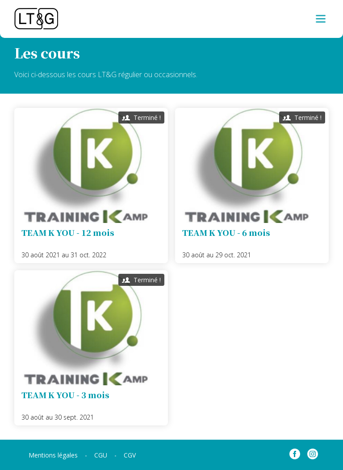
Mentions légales (53, 455)
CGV (130, 455)
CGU (100, 455)
